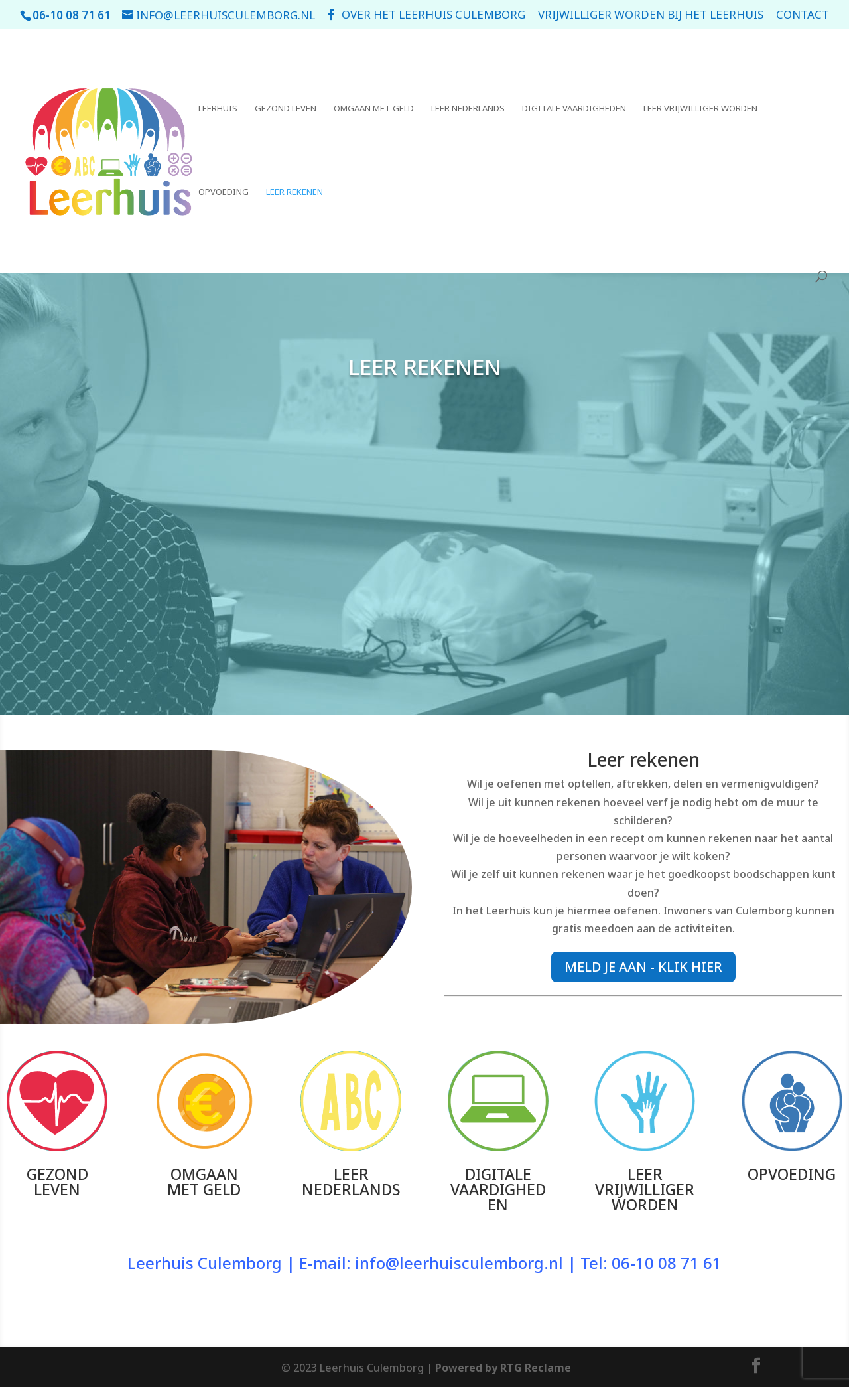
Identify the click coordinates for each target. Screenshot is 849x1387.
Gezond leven (285, 109)
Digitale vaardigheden (574, 109)
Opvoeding (223, 192)
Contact (802, 15)
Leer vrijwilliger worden (700, 109)
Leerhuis (217, 109)
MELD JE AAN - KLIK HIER (643, 967)
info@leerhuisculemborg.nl (459, 1263)
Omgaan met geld (374, 109)
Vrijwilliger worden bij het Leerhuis (650, 15)
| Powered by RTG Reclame (497, 1367)
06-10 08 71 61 (667, 1263)
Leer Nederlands (468, 109)
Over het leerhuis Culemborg (433, 15)
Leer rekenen (294, 192)
